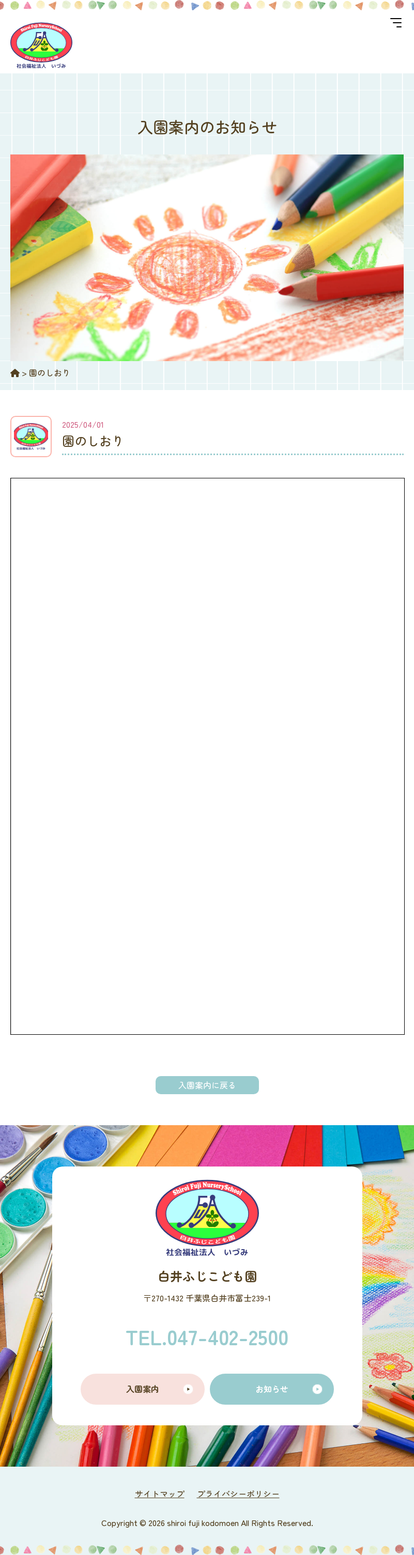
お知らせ (271, 1388)
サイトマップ (160, 1493)
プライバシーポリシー (238, 1493)
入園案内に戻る (207, 1085)
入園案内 (142, 1388)
